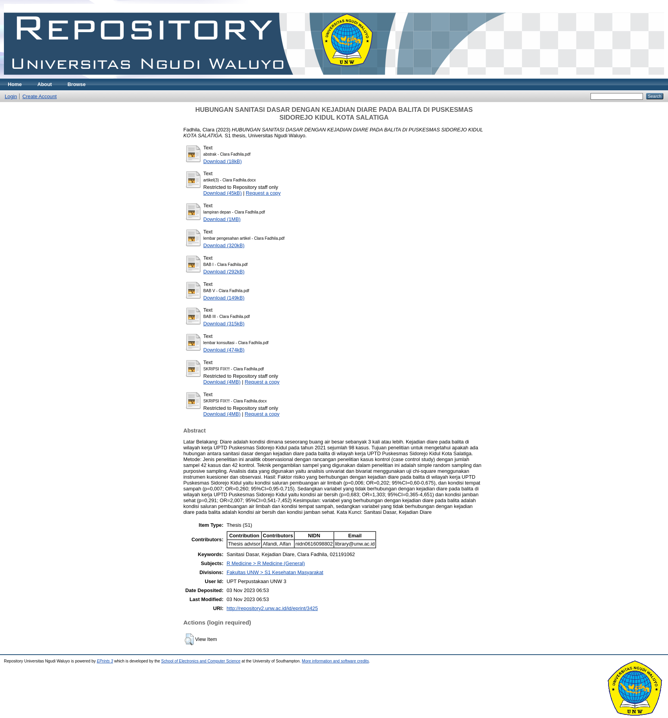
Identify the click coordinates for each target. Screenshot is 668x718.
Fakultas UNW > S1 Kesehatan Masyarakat (275, 572)
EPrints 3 (105, 661)
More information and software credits (335, 661)
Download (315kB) (224, 324)
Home (15, 84)
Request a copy (263, 193)
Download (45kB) (222, 193)
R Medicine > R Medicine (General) (266, 563)
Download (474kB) (224, 350)
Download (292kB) (224, 272)
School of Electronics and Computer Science (201, 661)
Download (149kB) (224, 298)
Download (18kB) (222, 161)
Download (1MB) (222, 219)
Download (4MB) (222, 382)
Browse (77, 84)
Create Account (39, 96)
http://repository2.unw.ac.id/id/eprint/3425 (272, 608)
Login (11, 96)
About (45, 84)
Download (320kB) (224, 245)
